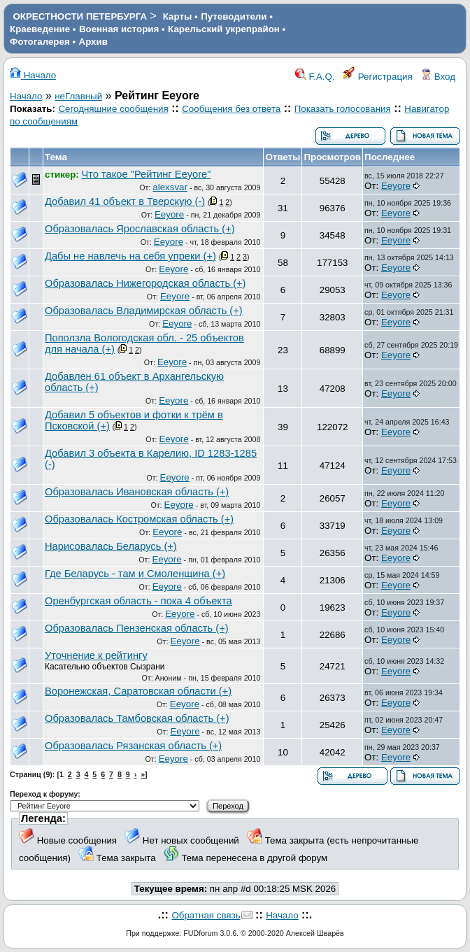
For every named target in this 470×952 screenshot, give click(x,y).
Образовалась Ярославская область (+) (140, 228)
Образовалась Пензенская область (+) (137, 628)
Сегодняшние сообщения (113, 109)
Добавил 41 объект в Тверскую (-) (125, 201)
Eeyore (396, 185)
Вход (437, 76)
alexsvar (169, 187)
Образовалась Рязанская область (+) (133, 745)
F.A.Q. (315, 76)
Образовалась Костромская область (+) (139, 519)
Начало (33, 75)
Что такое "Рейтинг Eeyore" (146, 174)
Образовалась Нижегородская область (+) (145, 283)
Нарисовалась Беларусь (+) (111, 546)
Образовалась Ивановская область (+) (137, 491)
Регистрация (378, 76)
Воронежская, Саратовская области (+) (138, 691)
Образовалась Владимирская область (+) (144, 310)
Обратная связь (205, 915)
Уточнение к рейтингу (96, 655)
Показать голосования (342, 109)
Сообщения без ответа (231, 109)
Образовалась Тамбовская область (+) (137, 718)
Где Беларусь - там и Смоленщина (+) (135, 573)
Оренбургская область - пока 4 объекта (138, 600)
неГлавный (78, 96)
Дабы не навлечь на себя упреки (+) (130, 256)
